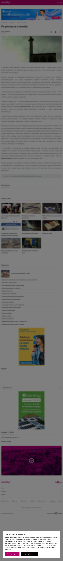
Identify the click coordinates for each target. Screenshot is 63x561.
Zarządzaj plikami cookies (29, 554)
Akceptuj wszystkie (12, 554)
